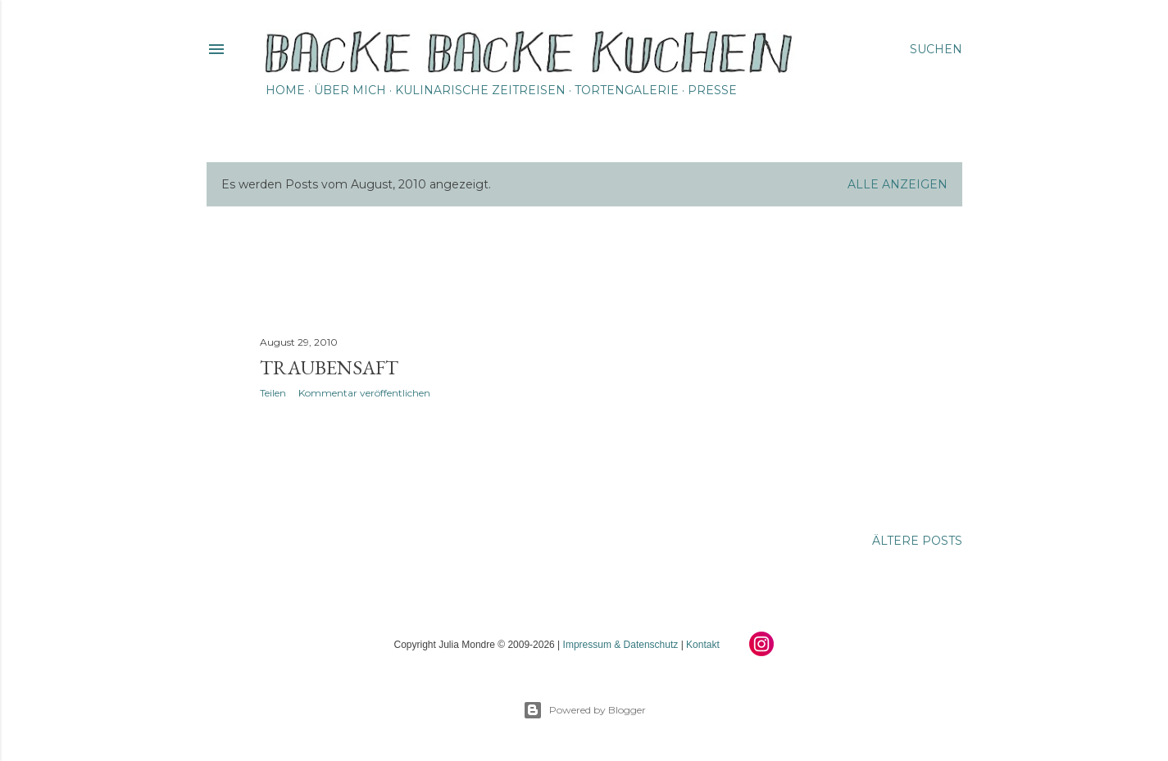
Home (285, 90)
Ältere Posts (917, 540)
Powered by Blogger (584, 710)
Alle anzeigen (898, 184)
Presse (712, 90)
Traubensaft (329, 367)
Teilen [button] (273, 393)
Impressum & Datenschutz (621, 644)
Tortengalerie (627, 90)
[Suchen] (936, 49)
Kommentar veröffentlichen (364, 393)
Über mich (350, 90)
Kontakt (703, 644)
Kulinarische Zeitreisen (480, 90)
